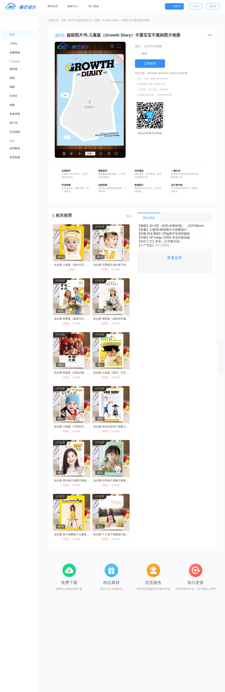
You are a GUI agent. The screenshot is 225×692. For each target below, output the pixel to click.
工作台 (196, 6)
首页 (64, 20)
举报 (209, 35)
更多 (129, 216)
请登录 (212, 6)
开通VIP (174, 6)
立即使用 (150, 63)
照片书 (73, 20)
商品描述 (149, 217)
